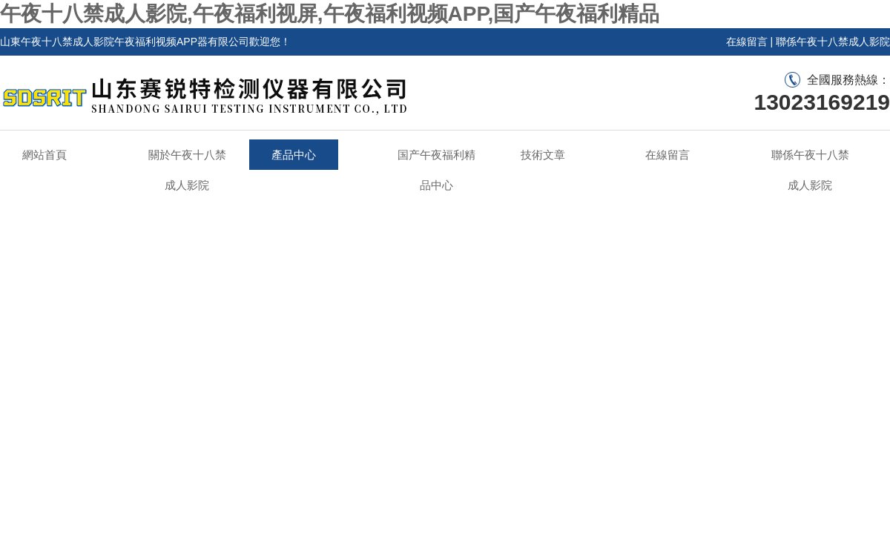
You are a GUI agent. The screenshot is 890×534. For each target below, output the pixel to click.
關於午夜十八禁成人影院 (187, 169)
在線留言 (747, 41)
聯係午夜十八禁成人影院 (833, 41)
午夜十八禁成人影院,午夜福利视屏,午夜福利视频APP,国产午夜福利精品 (329, 13)
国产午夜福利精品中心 (436, 169)
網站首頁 (44, 154)
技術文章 (543, 154)
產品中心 (293, 154)
